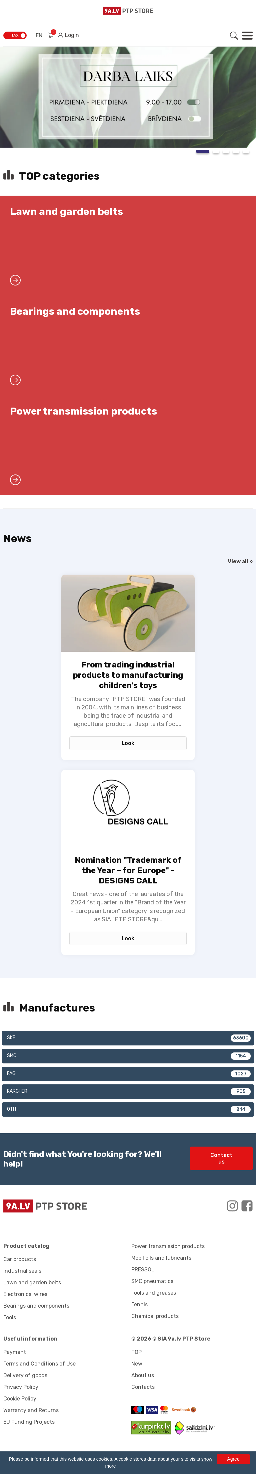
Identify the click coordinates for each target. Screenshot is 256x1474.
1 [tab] (202, 151)
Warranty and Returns (31, 1410)
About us (142, 1375)
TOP (136, 1352)
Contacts (143, 1387)
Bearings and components (36, 1306)
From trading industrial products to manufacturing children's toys (128, 675)
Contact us (221, 1158)
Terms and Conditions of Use (39, 1364)
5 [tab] (246, 151)
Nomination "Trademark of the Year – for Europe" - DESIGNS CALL (128, 870)
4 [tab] (236, 151)
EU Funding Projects (29, 1422)
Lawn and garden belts (32, 1282)
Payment (14, 1352)
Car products (19, 1259)
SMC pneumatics (152, 1281)
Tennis (139, 1304)
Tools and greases (153, 1293)
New (136, 1364)
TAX (15, 35)
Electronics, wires (25, 1294)
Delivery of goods (25, 1375)
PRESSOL (142, 1269)
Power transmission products (168, 1246)
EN (39, 35)
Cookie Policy (19, 1398)
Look (128, 743)
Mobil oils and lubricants (161, 1258)
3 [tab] (226, 151)
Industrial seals (22, 1271)
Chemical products (155, 1316)
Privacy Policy (20, 1387)
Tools (9, 1317)
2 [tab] (216, 151)
